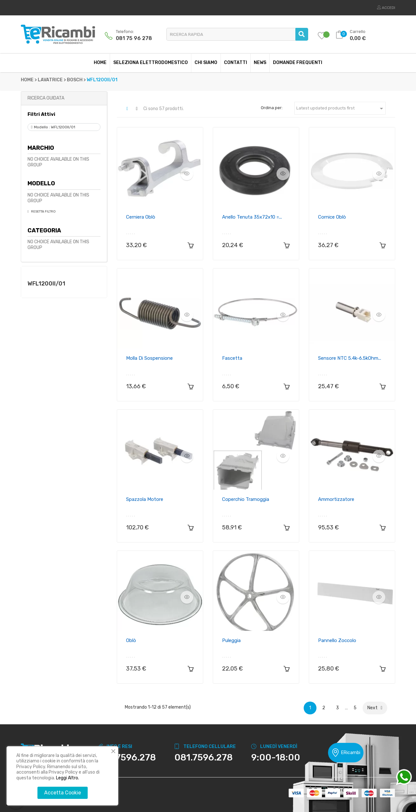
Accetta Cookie (62, 793)
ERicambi (345, 752)
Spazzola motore (144, 499)
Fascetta (232, 358)
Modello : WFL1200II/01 (54, 127)
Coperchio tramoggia (245, 499)
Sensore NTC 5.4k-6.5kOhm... (349, 358)
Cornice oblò (332, 217)
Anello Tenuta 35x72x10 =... (252, 217)
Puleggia (231, 640)
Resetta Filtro (43, 211)
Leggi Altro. (67, 778)
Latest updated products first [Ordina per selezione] (340, 108)
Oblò (131, 640)
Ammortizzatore (336, 499)
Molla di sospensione (149, 358)
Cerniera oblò (140, 217)
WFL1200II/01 (46, 283)
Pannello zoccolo (337, 640)
